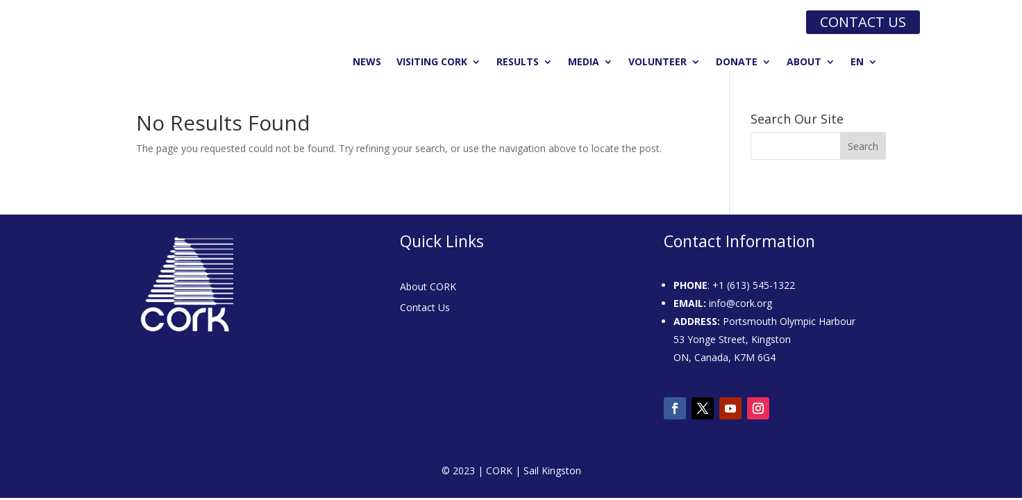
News (367, 62)
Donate (736, 62)
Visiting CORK (431, 62)
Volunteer (657, 62)
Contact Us (425, 308)
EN (857, 62)
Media (583, 62)
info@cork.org (740, 303)
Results (517, 62)
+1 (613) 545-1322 (753, 285)
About (804, 62)
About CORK (428, 287)
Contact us (863, 21)
